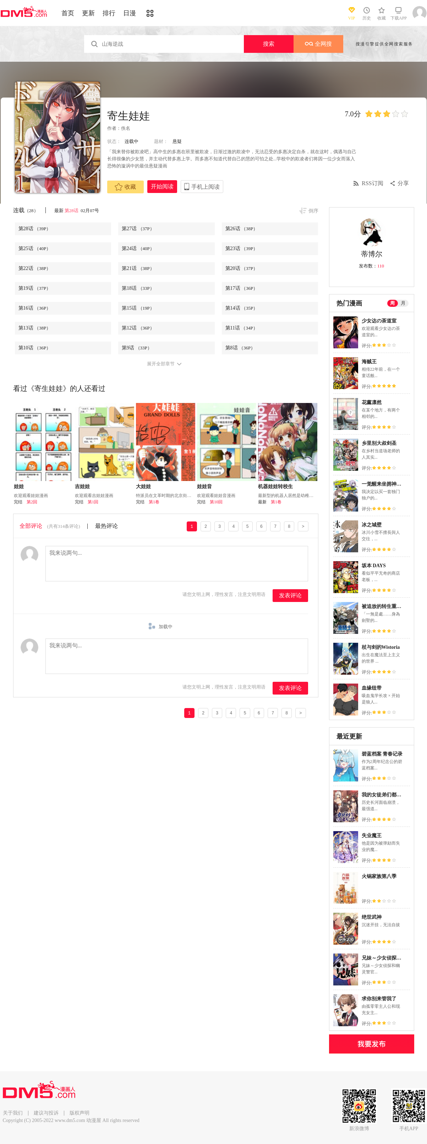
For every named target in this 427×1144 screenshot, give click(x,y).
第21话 (138, 268)
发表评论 (290, 595)
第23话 (241, 248)
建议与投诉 (46, 1113)
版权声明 (79, 1113)
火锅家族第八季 (379, 876)
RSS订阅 (372, 183)
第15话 (138, 308)
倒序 (313, 211)
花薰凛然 (372, 402)
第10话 (34, 347)
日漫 (129, 13)
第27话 (138, 228)
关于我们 (13, 1113)
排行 (109, 13)
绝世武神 (372, 917)
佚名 (125, 128)
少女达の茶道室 (379, 321)
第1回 (93, 501)
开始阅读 (162, 186)
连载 (25, 210)
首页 (67, 13)
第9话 (137, 347)
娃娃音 (204, 486)
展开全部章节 (161, 363)
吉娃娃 (82, 486)
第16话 (34, 308)
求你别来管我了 (379, 998)
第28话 (72, 210)
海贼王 (369, 361)
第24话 (138, 248)
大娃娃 (143, 486)
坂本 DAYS (374, 565)
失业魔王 (372, 835)
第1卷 (154, 501)
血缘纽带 (372, 688)
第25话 (34, 248)
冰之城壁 (372, 524)
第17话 (241, 288)
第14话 (241, 308)
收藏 (125, 187)
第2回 (32, 501)
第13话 (34, 328)
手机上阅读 (205, 187)
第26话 (241, 228)
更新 (88, 13)
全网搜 (318, 44)
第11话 (241, 328)
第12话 (138, 328)
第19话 (34, 288)
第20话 (241, 268)
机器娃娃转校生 (275, 486)
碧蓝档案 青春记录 (382, 754)
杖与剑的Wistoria (381, 647)
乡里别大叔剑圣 (379, 443)
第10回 (216, 501)
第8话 (240, 347)
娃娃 (19, 486)
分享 (403, 183)
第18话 (138, 288)
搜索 (268, 44)
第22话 (34, 268)
